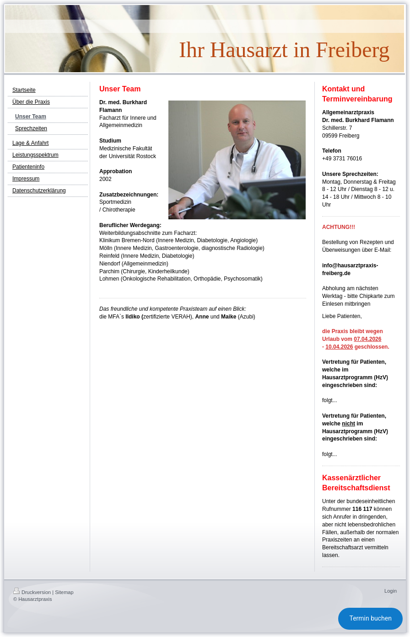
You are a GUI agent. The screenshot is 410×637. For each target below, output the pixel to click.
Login (390, 591)
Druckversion (32, 592)
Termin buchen (370, 618)
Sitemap (64, 592)
